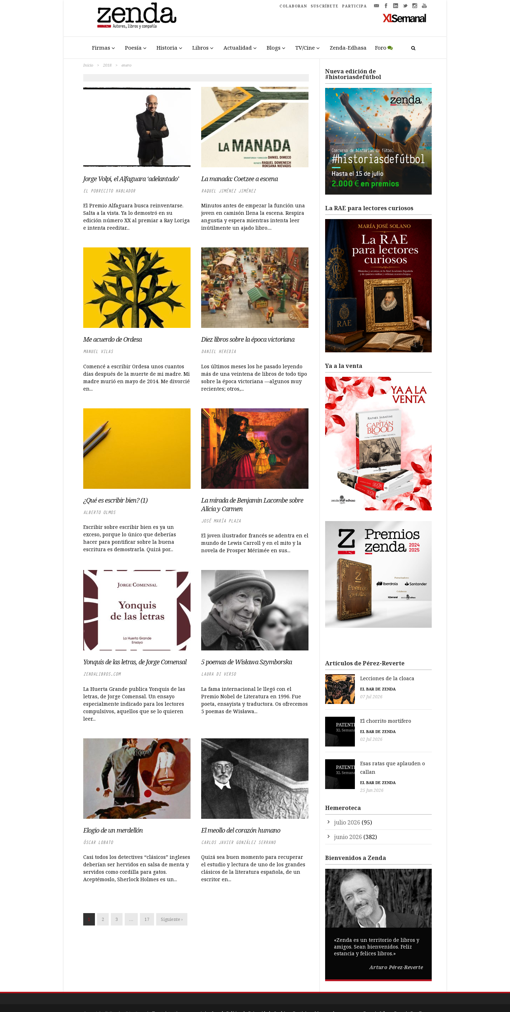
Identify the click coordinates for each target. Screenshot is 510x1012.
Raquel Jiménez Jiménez (228, 191)
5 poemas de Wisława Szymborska (246, 662)
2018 (107, 65)
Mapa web (325, 998)
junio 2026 (348, 821)
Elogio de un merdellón (113, 830)
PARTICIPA (354, 6)
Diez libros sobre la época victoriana (247, 339)
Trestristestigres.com (174, 998)
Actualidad (237, 47)
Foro (380, 47)
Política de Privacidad (248, 998)
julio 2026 (347, 807)
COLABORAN (293, 6)
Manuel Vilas (98, 351)
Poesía (133, 47)
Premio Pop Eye (410, 998)
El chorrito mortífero (350, 717)
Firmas (101, 47)
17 (146, 919)
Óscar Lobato (98, 842)
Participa (302, 998)
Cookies (281, 998)
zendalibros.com (101, 674)
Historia (167, 47)
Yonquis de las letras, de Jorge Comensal (134, 662)
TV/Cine (305, 47)
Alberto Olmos (99, 512)
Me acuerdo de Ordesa (112, 339)
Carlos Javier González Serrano (238, 842)
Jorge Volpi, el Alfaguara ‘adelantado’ (131, 178)
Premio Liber (377, 998)
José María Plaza (221, 521)
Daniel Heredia (218, 351)
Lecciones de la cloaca (352, 678)
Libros (200, 47)
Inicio (88, 65)
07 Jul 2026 (336, 697)
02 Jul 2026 (336, 736)
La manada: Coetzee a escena (239, 178)
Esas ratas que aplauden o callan (366, 756)
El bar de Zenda (343, 689)
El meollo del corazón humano (240, 830)
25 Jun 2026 (336, 775)
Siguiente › (172, 919)
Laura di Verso (218, 674)
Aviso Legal (211, 998)
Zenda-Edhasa (348, 47)
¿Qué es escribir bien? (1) (123, 500)
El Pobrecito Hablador (109, 191)
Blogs (273, 47)
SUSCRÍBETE (325, 6)
